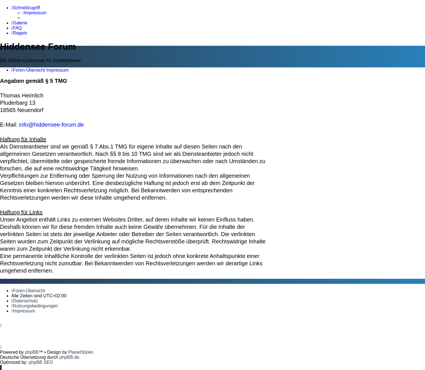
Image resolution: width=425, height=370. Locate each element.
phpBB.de (69, 357)
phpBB (32, 352)
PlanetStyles (80, 352)
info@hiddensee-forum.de (51, 125)
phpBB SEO (41, 362)
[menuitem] (34, 12)
